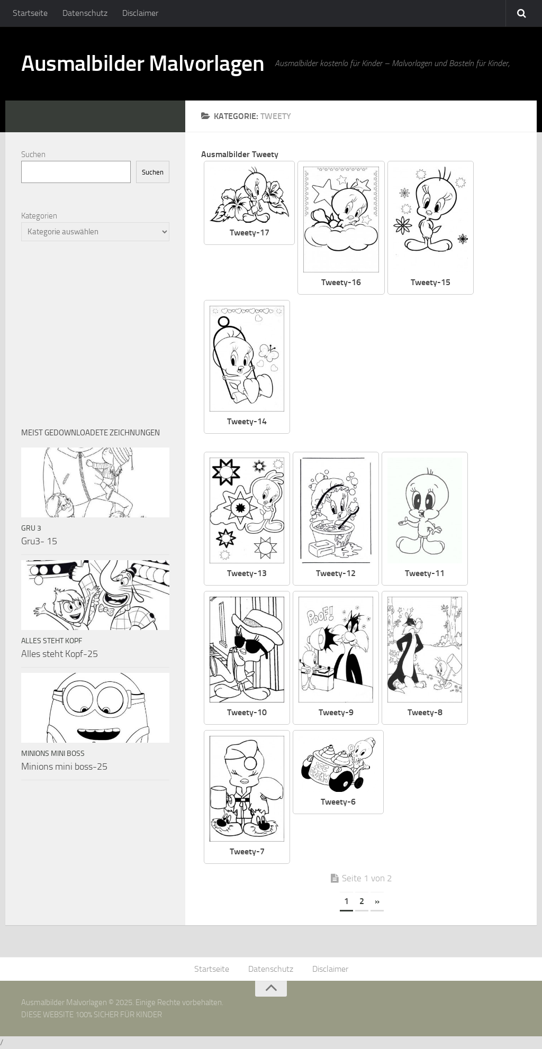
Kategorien (39, 216)
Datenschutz (84, 13)
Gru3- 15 (39, 541)
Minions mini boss (53, 753)
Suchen (33, 154)
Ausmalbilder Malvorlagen (142, 63)
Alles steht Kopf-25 (59, 654)
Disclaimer (140, 13)
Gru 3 (31, 528)
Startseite (30, 13)
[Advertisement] (413, 374)
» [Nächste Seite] (377, 901)
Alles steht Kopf (51, 640)
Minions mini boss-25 (64, 766)
